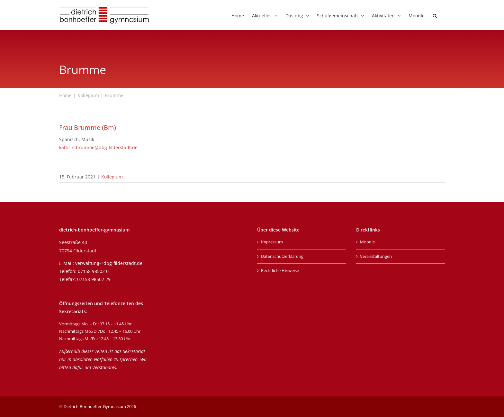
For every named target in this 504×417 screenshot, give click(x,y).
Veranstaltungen (376, 256)
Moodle (367, 242)
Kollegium (112, 177)
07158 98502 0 (93, 271)
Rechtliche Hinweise (280, 270)
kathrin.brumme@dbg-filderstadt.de (99, 147)
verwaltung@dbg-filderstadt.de (108, 263)
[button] (435, 15)
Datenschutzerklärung (282, 256)
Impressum (272, 242)
